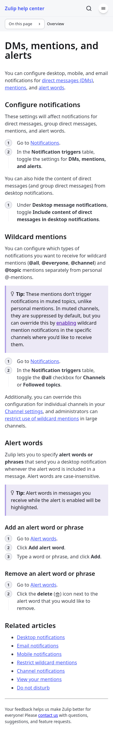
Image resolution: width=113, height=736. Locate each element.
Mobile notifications (39, 654)
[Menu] (103, 8)
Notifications (44, 143)
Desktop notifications (41, 637)
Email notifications (37, 645)
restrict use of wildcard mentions (42, 418)
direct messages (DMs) (67, 80)
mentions (15, 87)
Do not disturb (33, 687)
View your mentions (39, 679)
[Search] (89, 8)
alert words (51, 87)
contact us (48, 715)
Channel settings (24, 411)
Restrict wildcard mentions (47, 662)
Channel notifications (41, 671)
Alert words (43, 538)
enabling (66, 323)
